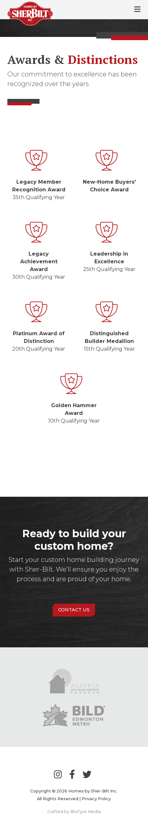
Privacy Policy (96, 798)
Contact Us (74, 610)
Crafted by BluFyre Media (74, 811)
